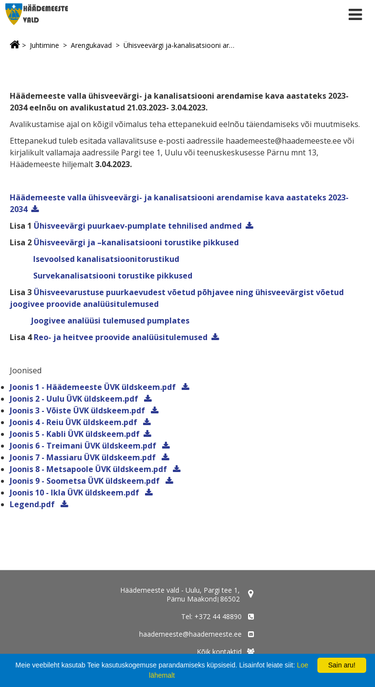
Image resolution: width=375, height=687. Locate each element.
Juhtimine (44, 45)
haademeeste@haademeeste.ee (190, 634)
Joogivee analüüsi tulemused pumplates (110, 320)
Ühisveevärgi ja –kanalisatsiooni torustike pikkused (136, 242)
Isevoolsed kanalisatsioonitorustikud (105, 259)
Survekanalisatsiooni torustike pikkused (111, 275)
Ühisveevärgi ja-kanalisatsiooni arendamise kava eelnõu (180, 45)
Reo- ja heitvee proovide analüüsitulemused (121, 337)
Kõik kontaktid (219, 651)
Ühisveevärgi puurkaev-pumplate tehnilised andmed (138, 225)
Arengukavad (91, 45)
